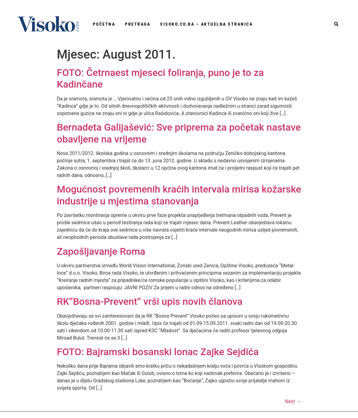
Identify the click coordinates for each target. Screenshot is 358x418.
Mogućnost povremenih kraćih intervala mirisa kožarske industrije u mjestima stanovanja (179, 195)
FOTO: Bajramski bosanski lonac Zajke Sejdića (158, 352)
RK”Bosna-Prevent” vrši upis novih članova (150, 301)
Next (293, 401)
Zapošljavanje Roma (101, 251)
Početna (104, 24)
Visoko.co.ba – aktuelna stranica (206, 24)
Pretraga (137, 24)
